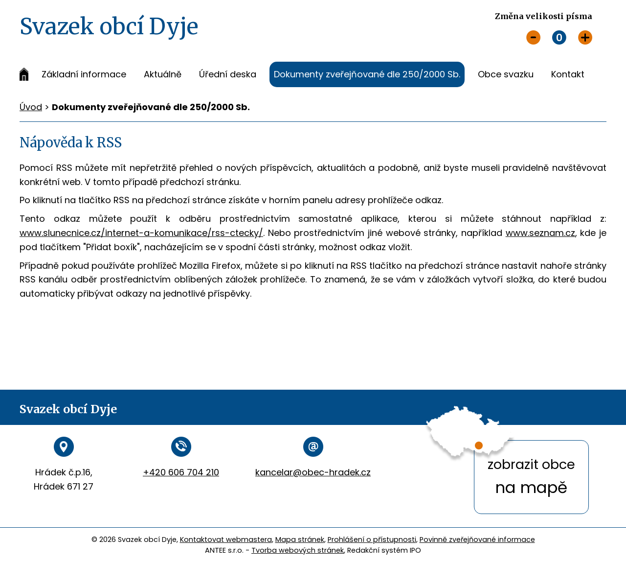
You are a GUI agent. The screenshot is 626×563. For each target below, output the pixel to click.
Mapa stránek (299, 539)
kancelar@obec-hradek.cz (313, 472)
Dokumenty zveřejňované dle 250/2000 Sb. (367, 74)
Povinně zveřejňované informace (477, 539)
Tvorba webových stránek (297, 550)
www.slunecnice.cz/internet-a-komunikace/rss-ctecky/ (141, 233)
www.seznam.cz (540, 233)
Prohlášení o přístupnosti (372, 539)
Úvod (24, 74)
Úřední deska (227, 74)
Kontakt (567, 74)
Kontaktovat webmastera (226, 539)
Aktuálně (162, 74)
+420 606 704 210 (181, 472)
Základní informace (84, 74)
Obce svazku (506, 74)
